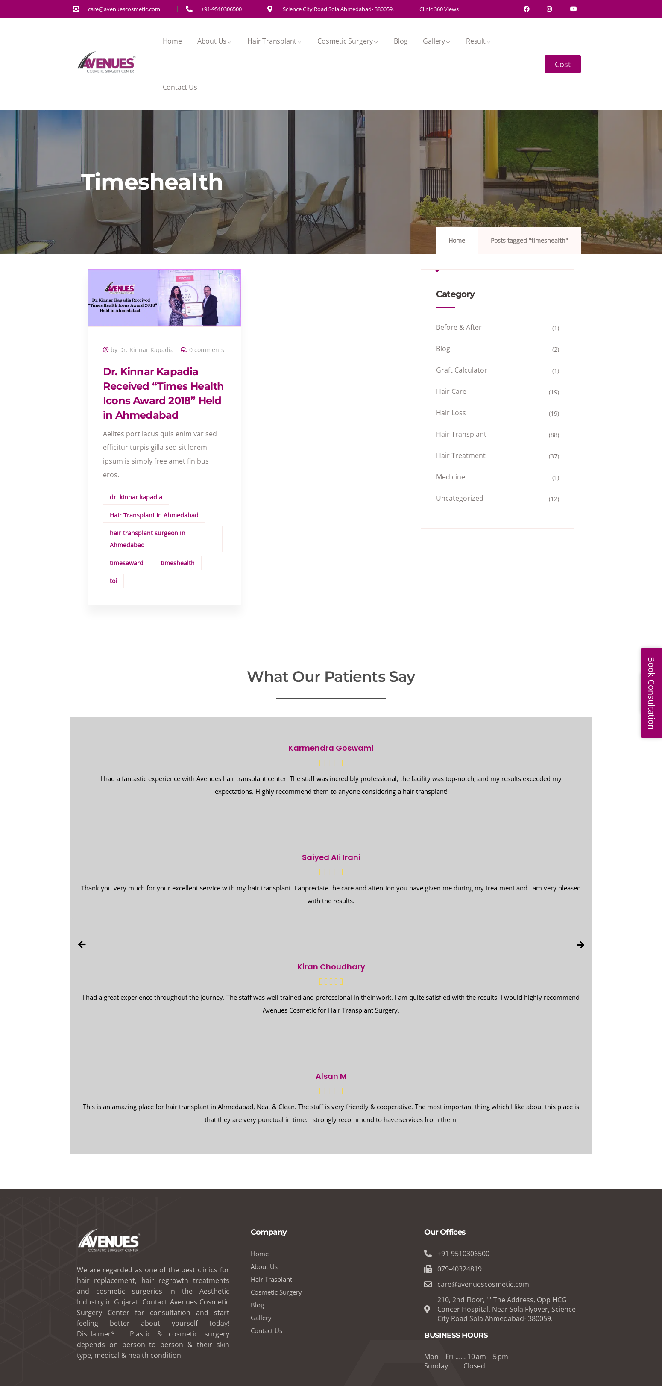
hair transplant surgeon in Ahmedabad (147, 539)
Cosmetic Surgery (347, 41)
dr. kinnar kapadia (136, 497)
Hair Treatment (461, 455)
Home (172, 41)
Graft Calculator (461, 370)
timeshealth (178, 563)
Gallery (437, 41)
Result (478, 41)
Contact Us (180, 87)
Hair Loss (451, 412)
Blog (400, 41)
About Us (214, 41)
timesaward (127, 563)
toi (113, 581)
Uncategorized (459, 498)
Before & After (459, 327)
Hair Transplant (274, 41)
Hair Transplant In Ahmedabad (154, 515)
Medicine (450, 477)
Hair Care (451, 391)
